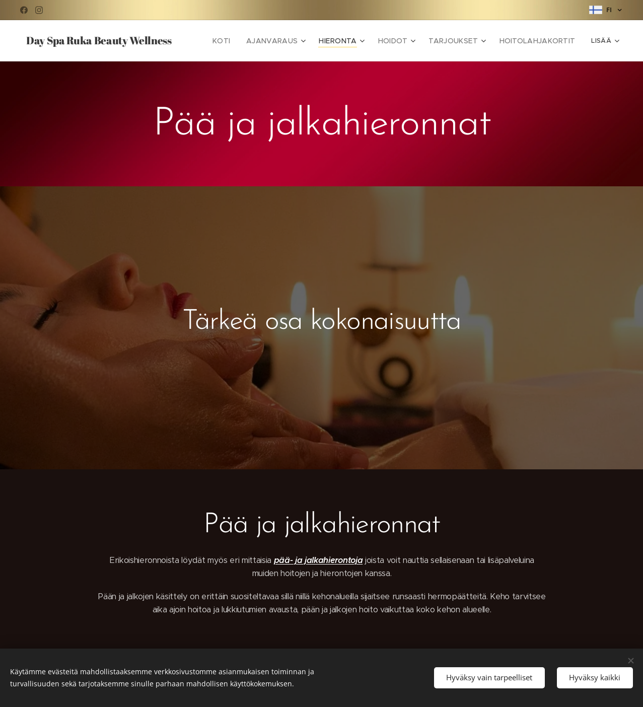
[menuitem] (243, 40)
